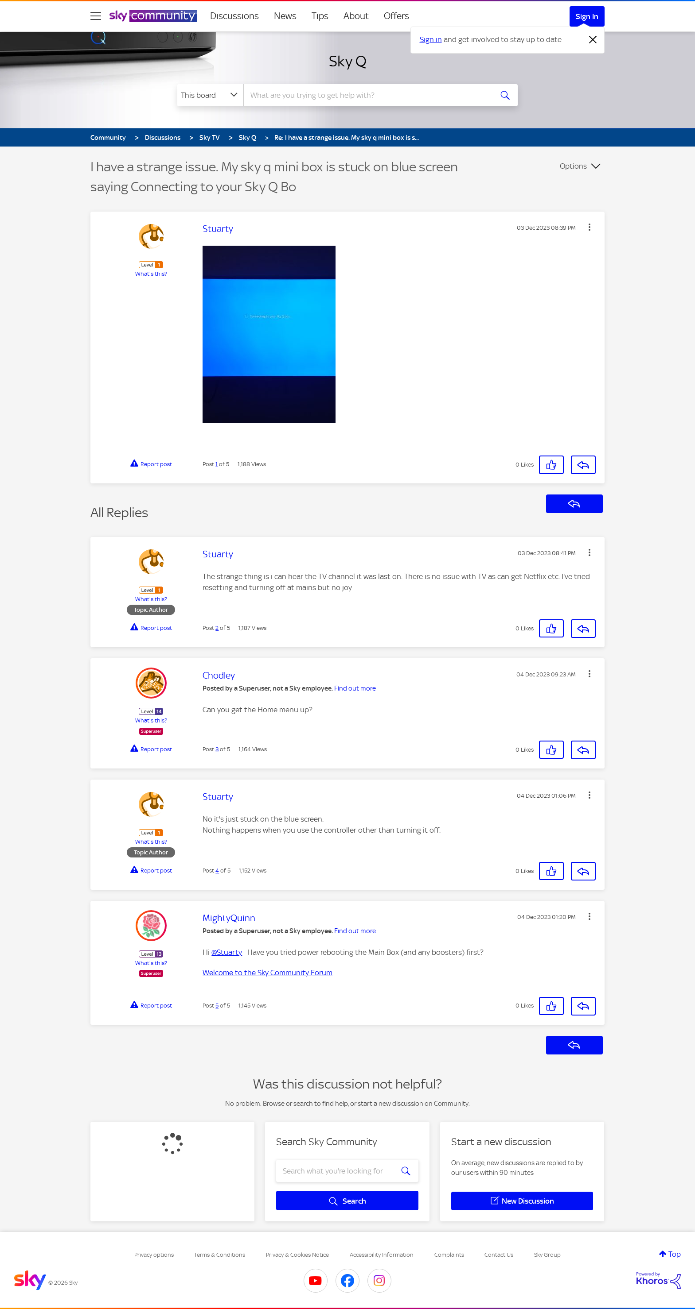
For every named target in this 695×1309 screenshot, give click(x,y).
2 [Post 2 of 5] (217, 628)
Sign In (587, 16)
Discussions (234, 16)
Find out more (355, 688)
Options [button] (573, 166)
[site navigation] (95, 16)
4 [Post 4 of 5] (217, 870)
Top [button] (674, 1254)
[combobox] (367, 95)
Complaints (449, 1254)
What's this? (151, 273)
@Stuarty (226, 952)
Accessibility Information (382, 1254)
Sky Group (547, 1254)
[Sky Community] (153, 16)
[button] (589, 227)
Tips (320, 16)
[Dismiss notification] (593, 40)
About (356, 16)
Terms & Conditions (219, 1254)
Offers (396, 16)
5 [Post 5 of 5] (217, 1005)
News (285, 16)
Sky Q (348, 61)
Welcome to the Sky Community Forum (267, 972)
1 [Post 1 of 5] (216, 464)
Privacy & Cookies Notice (297, 1254)
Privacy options (154, 1254)
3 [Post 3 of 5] (217, 749)
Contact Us (498, 1254)
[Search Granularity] (210, 95)
